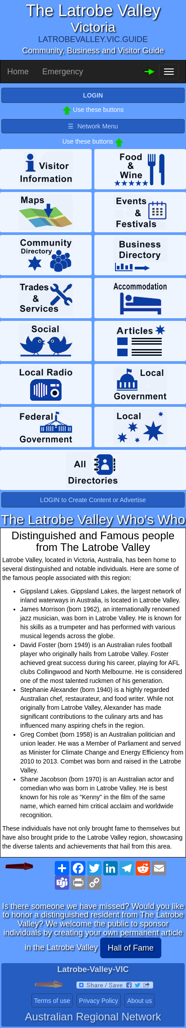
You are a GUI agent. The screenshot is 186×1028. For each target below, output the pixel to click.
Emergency (62, 71)
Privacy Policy (98, 1000)
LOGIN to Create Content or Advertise (93, 499)
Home (18, 71)
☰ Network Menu (93, 126)
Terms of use (52, 1000)
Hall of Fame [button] (131, 947)
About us (139, 1000)
